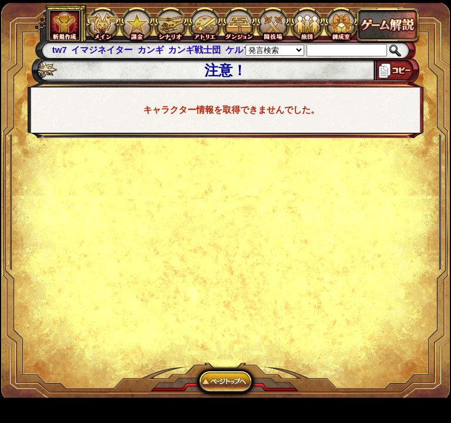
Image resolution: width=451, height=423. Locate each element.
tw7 (59, 50)
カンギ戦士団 (194, 50)
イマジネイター (102, 50)
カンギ (150, 50)
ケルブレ (243, 50)
